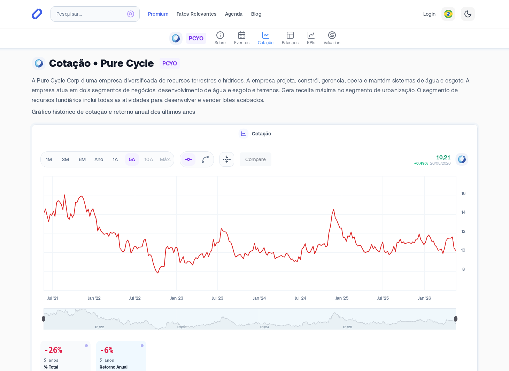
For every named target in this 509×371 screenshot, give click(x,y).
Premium (158, 14)
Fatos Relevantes (197, 14)
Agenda (234, 14)
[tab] (254, 134)
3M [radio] (65, 159)
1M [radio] (49, 159)
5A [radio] (132, 159)
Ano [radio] (98, 159)
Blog (256, 14)
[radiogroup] (107, 159)
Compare (255, 159)
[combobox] (95, 14)
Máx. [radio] (165, 159)
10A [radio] (149, 159)
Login (429, 14)
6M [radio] (82, 159)
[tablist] (254, 134)
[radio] (188, 159)
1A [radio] (115, 159)
